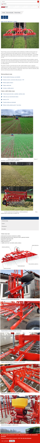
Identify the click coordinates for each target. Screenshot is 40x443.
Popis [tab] (3, 218)
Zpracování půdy (9, 12)
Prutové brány (17, 12)
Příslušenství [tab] (4, 226)
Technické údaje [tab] (5, 220)
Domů (3, 12)
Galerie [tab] (3, 223)
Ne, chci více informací (26, 438)
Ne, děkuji (12, 441)
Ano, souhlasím (5, 441)
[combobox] (20, 4)
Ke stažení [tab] (4, 229)
